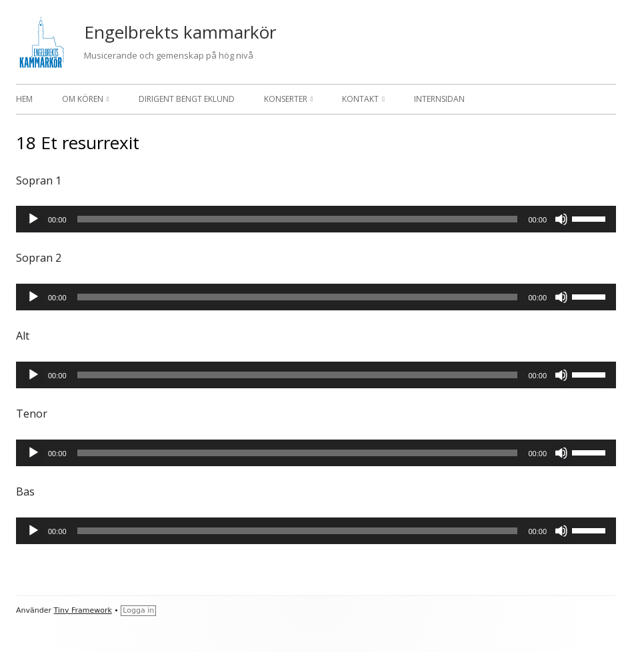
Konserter (285, 99)
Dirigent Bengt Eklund (187, 99)
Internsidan (439, 99)
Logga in (138, 610)
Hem (24, 99)
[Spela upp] (33, 219)
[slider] (297, 219)
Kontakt (360, 99)
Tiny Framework (83, 610)
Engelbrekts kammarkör (180, 32)
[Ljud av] (561, 219)
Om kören (82, 99)
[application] (316, 219)
